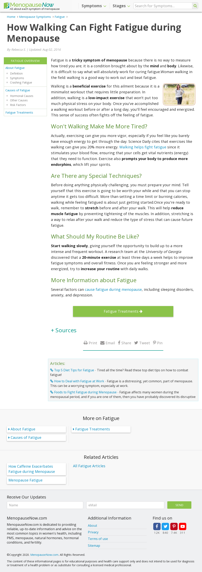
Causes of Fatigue (17, 90)
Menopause (29, 5)
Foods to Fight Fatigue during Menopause (85, 392)
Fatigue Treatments (19, 112)
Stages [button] (121, 5)
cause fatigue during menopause (113, 289)
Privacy (93, 532)
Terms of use (98, 539)
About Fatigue (15, 68)
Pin (159, 343)
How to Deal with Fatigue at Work (79, 381)
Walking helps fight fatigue (142, 147)
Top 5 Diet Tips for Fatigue (74, 370)
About (92, 525)
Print (93, 343)
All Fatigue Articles (89, 465)
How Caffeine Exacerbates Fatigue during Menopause (31, 469)
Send (179, 505)
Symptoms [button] (94, 5)
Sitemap (94, 545)
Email (110, 343)
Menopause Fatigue (25, 480)
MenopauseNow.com (44, 555)
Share (126, 343)
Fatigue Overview (25, 61)
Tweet (144, 343)
